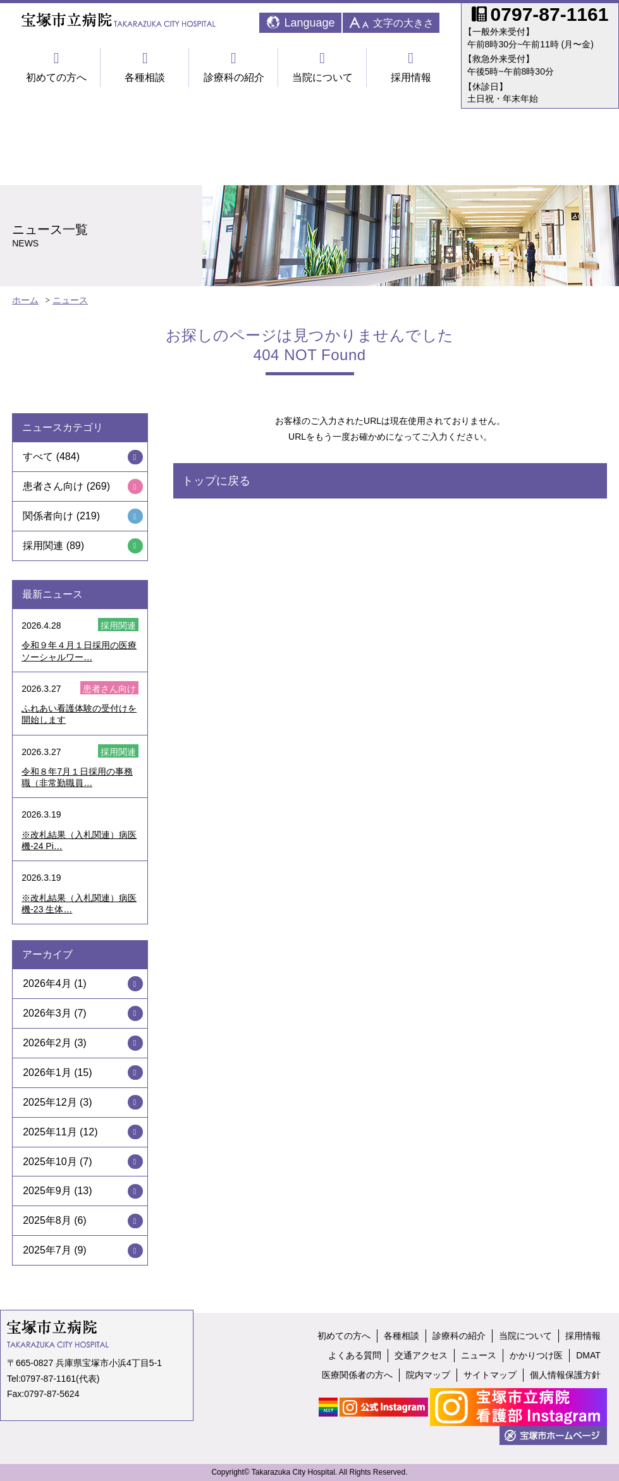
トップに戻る (216, 481)
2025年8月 (47, 1220)
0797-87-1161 (48, 1379)
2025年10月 (50, 1161)
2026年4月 (47, 983)
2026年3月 (47, 1013)
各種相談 (145, 67)
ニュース (70, 300)
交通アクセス (421, 1355)
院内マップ (428, 1375)
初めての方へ (56, 67)
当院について (322, 67)
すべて (38, 456)
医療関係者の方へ (357, 1375)
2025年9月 (47, 1190)
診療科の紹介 (233, 67)
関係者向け (48, 516)
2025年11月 (50, 1132)
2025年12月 (50, 1102)
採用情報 (411, 67)
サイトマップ (490, 1375)
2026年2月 (47, 1042)
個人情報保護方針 (565, 1375)
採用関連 (43, 545)
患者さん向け (53, 486)
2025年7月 (47, 1250)
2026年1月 (47, 1072)
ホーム (25, 300)
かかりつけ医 (536, 1355)
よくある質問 (354, 1355)
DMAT (588, 1355)
